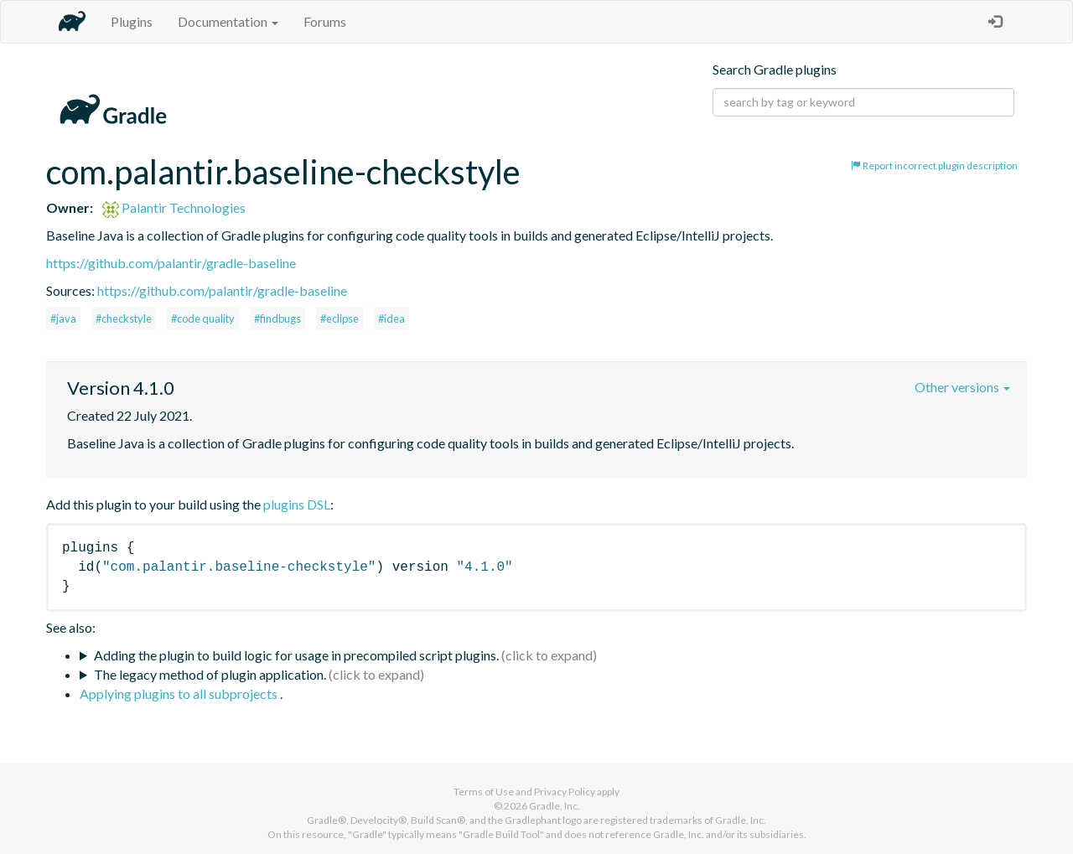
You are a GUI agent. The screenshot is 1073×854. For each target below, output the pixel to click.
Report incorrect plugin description (934, 165)
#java (63, 318)
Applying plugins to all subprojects (180, 693)
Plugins (132, 21)
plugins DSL (296, 504)
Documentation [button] (228, 21)
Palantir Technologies (174, 207)
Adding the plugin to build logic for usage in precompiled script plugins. (296, 655)
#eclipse (339, 318)
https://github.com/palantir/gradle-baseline (171, 263)
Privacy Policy (564, 791)
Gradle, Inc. (554, 806)
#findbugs (277, 318)
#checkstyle (124, 318)
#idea (391, 318)
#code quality (203, 318)
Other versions (962, 387)
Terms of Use (484, 791)
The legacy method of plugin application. (210, 674)
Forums (324, 21)
